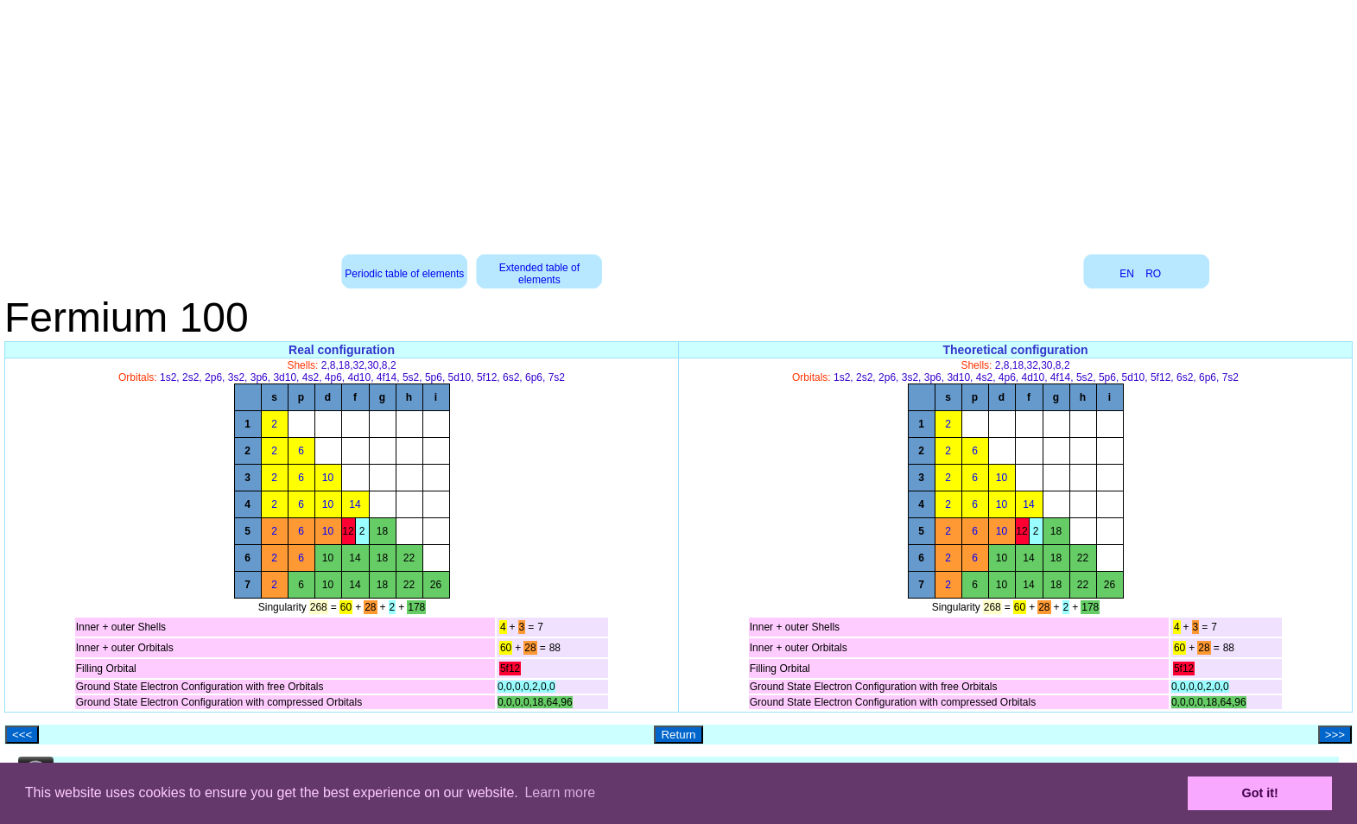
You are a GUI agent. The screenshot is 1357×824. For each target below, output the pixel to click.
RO (1153, 274)
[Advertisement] (679, 121)
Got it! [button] (1260, 793)
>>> (1335, 734)
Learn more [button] (559, 792)
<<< (22, 734)
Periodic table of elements (404, 274)
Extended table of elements (539, 274)
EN (1126, 274)
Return (678, 734)
